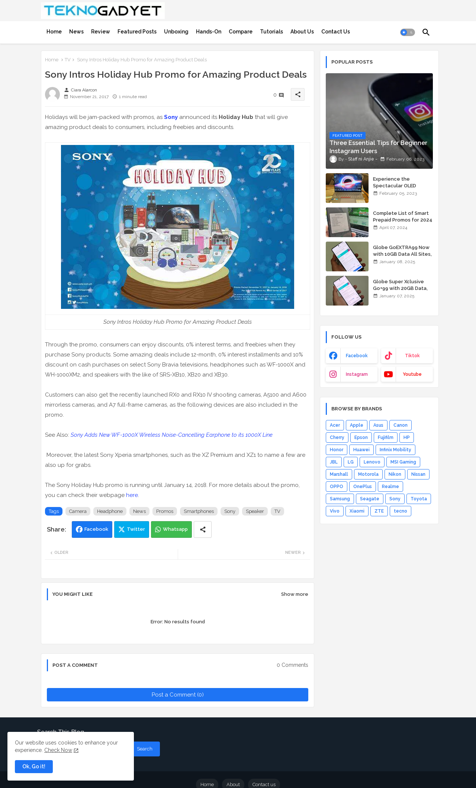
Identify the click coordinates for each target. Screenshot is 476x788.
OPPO (336, 486)
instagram (357, 374)
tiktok (412, 355)
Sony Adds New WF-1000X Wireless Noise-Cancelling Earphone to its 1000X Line (172, 435)
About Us (302, 32)
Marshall (339, 474)
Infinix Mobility (395, 449)
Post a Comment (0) (178, 694)
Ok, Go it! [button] (33, 766)
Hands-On (208, 32)
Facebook (96, 529)
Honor (336, 449)
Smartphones (199, 511)
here (132, 495)
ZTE (379, 511)
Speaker (255, 511)
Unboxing (176, 32)
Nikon (395, 474)
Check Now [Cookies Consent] (58, 750)
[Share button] (203, 529)
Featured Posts (137, 32)
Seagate (369, 498)
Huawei (361, 449)
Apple (356, 425)
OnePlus (362, 486)
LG (351, 462)
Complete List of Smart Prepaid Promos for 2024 (402, 216)
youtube (412, 374)
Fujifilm (385, 437)
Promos (164, 511)
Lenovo (372, 462)
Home (54, 32)
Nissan (418, 474)
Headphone (110, 511)
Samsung (340, 498)
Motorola (368, 474)
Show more (294, 594)
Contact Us (335, 32)
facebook (357, 355)
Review (100, 32)
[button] (407, 32)
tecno (400, 511)
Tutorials (271, 32)
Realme (390, 486)
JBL (334, 462)
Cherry (337, 437)
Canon (400, 425)
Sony (171, 117)
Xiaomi (357, 511)
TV (68, 59)
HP (406, 437)
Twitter (136, 529)
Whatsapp (175, 529)
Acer (335, 425)
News (76, 32)
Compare (241, 32)
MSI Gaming (403, 462)
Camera (78, 511)
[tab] (54, 31)
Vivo (335, 511)
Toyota (419, 498)
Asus (378, 425)
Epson (361, 437)
